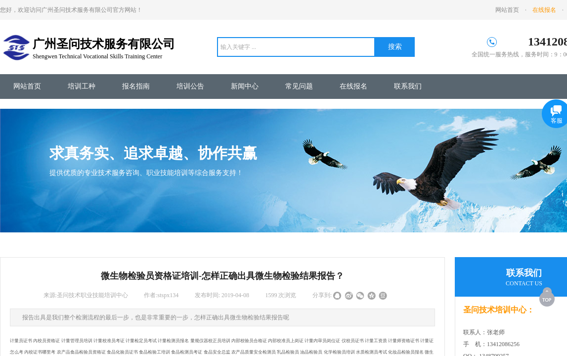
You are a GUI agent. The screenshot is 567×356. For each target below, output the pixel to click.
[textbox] (296, 47)
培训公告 (190, 86)
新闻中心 (245, 86)
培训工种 (81, 86)
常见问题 (299, 86)
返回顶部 (548, 297)
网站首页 (27, 86)
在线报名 (353, 86)
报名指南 (136, 86)
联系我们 (408, 86)
